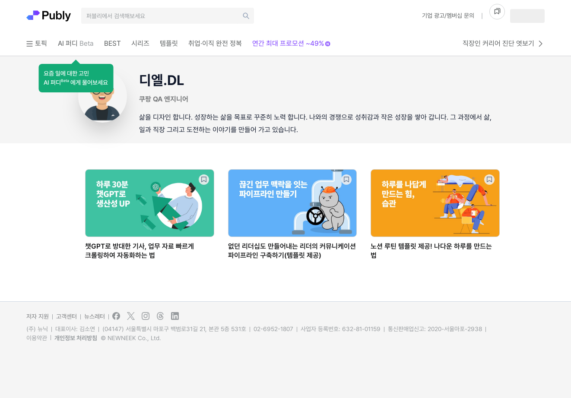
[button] (75, 78)
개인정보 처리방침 (75, 338)
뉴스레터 (94, 316)
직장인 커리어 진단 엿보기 (504, 43)
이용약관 (36, 338)
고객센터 (66, 316)
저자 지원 (37, 316)
